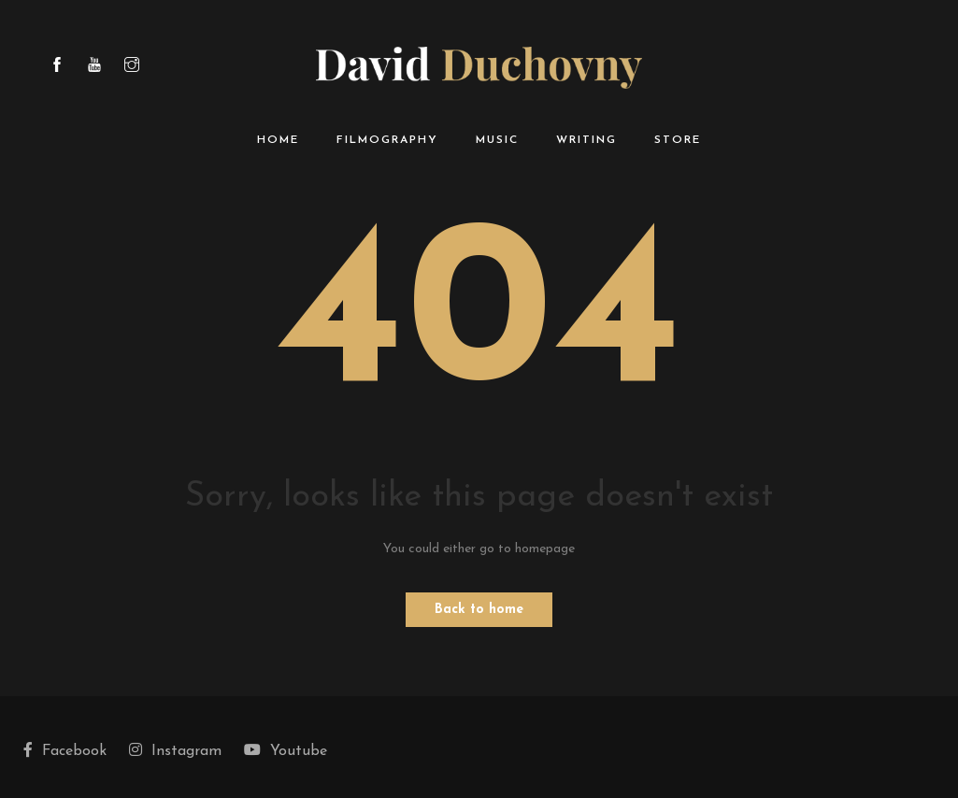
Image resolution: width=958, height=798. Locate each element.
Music (497, 140)
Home (278, 140)
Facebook (65, 750)
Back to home (479, 610)
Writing (586, 140)
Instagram (175, 750)
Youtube (285, 750)
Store (677, 140)
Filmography (387, 140)
